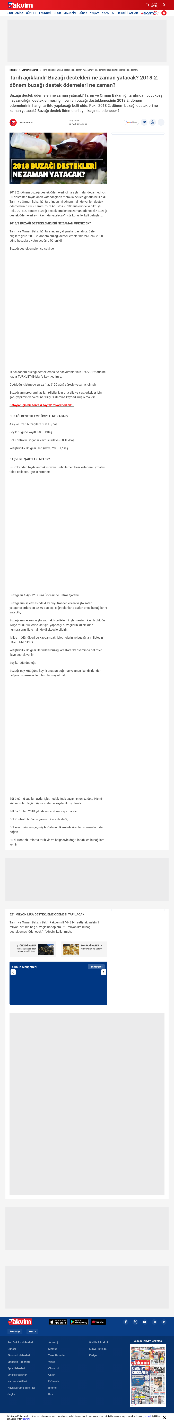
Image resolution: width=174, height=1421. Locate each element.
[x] (135, 1322)
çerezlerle (147, 1416)
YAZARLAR (108, 12)
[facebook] (125, 1322)
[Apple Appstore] (58, 1322)
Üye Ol (32, 1331)
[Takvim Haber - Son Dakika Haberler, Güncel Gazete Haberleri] (20, 5)
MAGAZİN (70, 12)
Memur (52, 1349)
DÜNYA (83, 12)
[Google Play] (79, 1322)
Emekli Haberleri (17, 1374)
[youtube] (144, 1322)
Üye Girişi (15, 1331)
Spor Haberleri (16, 1368)
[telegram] (144, 122)
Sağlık (11, 1394)
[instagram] (154, 1322)
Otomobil (53, 1368)
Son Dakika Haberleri (20, 1342)
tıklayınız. (27, 1419)
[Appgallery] (98, 1322)
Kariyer (93, 1355)
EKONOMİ (45, 12)
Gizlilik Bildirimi (98, 1342)
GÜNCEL (31, 12)
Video (51, 1361)
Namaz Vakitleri (17, 1381)
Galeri (51, 1374)
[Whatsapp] (152, 122)
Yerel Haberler (56, 1355)
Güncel (11, 1349)
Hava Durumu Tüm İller (21, 1387)
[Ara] (164, 5)
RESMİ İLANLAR (128, 12)
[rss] (164, 1322)
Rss (50, 1394)
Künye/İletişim (98, 1349)
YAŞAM (94, 12)
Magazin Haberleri (18, 1361)
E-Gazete (53, 1381)
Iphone (52, 1387)
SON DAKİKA (15, 12)
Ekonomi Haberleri (30, 70)
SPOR (57, 12)
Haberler (13, 70)
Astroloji (53, 1342)
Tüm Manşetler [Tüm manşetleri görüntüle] (96, 967)
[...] (161, 122)
